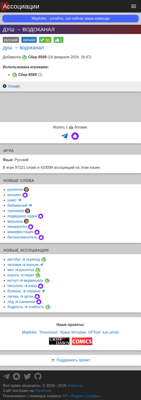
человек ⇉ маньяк (23, 265)
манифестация (20, 232)
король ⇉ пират (20, 275)
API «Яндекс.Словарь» (82, 396)
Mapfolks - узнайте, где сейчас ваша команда (70, 18)
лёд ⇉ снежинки (21, 302)
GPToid (94, 332)
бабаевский (17, 205)
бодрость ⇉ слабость (25, 307)
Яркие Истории (73, 332)
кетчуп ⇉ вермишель (25, 280)
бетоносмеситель (22, 237)
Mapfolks (29, 332)
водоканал (32, 47)
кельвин (14, 195)
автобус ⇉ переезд (23, 259)
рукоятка (15, 189)
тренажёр (15, 211)
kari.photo (111, 332)
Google (14, 86)
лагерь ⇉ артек (20, 296)
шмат (12, 200)
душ (7, 47)
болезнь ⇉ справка (23, 291)
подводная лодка (22, 216)
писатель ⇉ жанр (22, 286)
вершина (15, 221)
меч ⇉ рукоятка (20, 270)
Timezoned (48, 332)
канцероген (17, 226)
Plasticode (43, 391)
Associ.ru (75, 386)
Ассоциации (21, 6)
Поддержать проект (73, 360)
